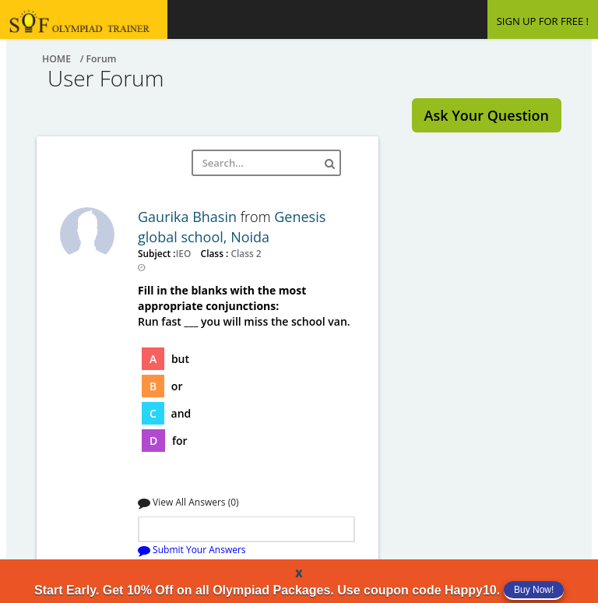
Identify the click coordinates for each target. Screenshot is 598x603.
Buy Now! (534, 589)
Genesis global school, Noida (231, 226)
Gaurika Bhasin (189, 216)
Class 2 (244, 253)
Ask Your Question (486, 115)
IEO (185, 253)
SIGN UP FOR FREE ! (543, 21)
